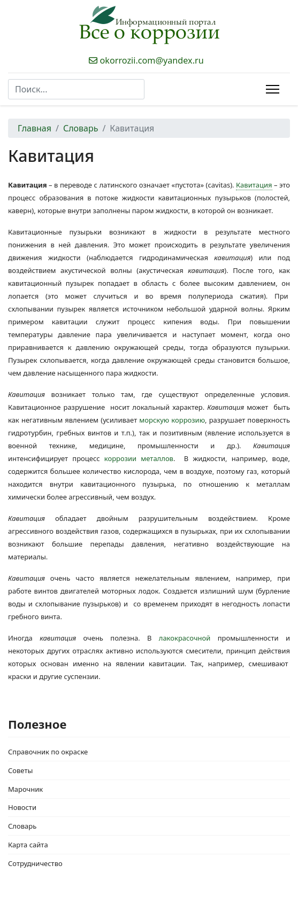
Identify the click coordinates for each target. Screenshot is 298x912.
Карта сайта (28, 844)
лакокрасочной (185, 638)
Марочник (25, 789)
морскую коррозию (172, 420)
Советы (20, 770)
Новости (22, 807)
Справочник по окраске (48, 752)
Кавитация (254, 185)
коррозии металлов (138, 458)
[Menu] (272, 89)
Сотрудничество (35, 863)
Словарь (22, 826)
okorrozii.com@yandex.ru (152, 60)
